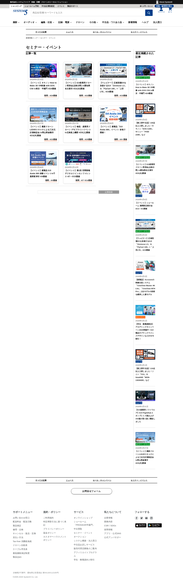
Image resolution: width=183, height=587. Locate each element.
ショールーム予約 (32, 6)
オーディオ (30, 23)
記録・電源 (64, 23)
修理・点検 (18, 531)
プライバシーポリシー (53, 530)
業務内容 (108, 523)
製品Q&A (17, 558)
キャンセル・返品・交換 (24, 535)
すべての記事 (41, 33)
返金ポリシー (49, 534)
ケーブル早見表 (20, 550)
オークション (80, 538)
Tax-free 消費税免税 (22, 543)
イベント (60, 6)
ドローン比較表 (20, 546)
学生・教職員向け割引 (84, 561)
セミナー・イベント (139, 33)
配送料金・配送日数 (22, 523)
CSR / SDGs (110, 527)
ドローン (80, 23)
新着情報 (132, 23)
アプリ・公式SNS (112, 535)
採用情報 (108, 531)
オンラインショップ (83, 519)
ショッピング (16, 6)
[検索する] (147, 14)
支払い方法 (18, 539)
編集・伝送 (47, 23)
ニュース (70, 33)
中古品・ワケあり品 (113, 23)
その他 (93, 23)
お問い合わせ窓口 (21, 519)
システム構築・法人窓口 (85, 542)
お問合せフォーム (91, 493)
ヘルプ (145, 23)
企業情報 (108, 519)
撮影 (16, 23)
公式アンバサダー (112, 539)
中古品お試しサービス (84, 546)
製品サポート (72, 6)
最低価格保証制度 (21, 554)
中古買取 (78, 530)
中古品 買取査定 (48, 6)
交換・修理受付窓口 (164, 6)
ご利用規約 (48, 519)
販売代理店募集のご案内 (85, 550)
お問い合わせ (147, 6)
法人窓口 (157, 23)
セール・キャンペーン (102, 33)
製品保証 (17, 527)
